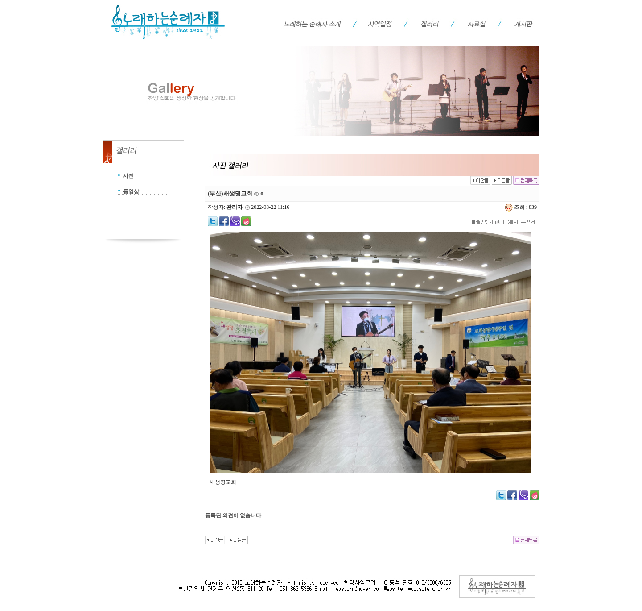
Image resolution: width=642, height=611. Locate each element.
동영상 (131, 191)
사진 (128, 176)
